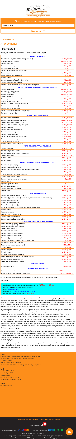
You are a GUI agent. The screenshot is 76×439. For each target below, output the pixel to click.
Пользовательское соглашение (50, 419)
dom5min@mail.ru (6, 385)
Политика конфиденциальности (26, 419)
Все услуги (38, 31)
